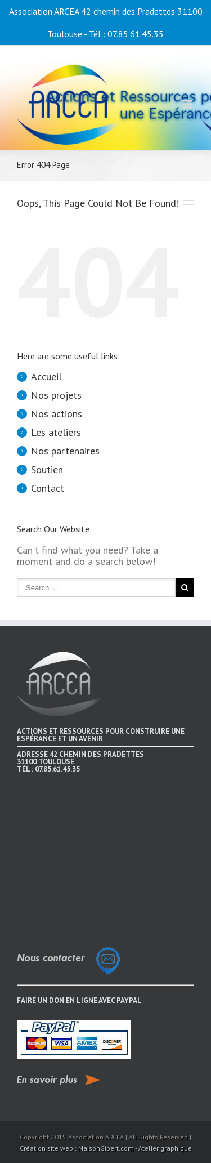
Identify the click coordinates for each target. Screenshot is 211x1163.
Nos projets (56, 395)
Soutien (47, 469)
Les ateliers (56, 432)
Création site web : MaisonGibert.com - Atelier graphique (106, 1148)
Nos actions (56, 413)
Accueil (46, 376)
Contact (47, 488)
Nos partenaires (65, 450)
